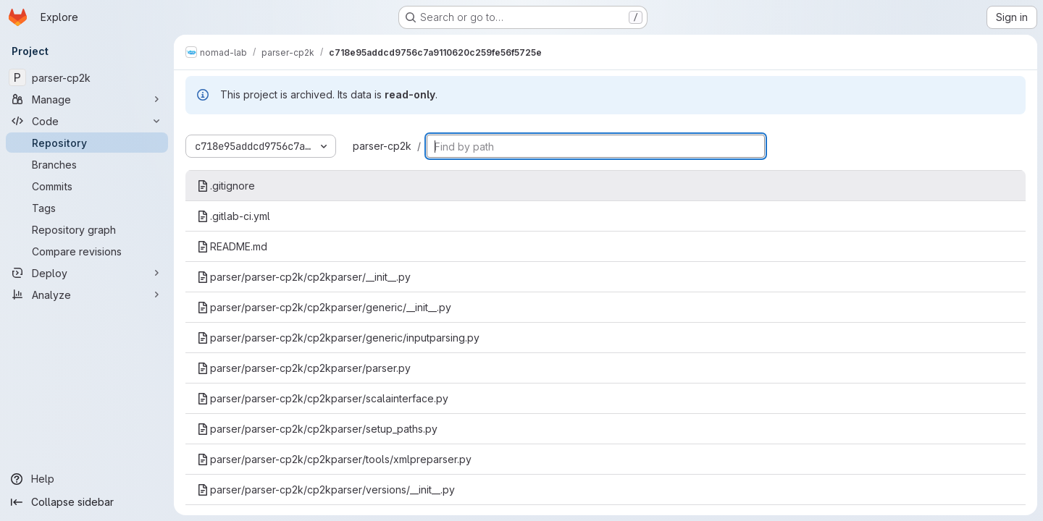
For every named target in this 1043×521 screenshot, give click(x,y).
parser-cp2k (382, 146)
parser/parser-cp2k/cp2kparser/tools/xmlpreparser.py (334, 459)
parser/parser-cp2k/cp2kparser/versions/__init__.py (326, 489)
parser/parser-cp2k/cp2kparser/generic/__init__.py (324, 307)
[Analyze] (87, 294)
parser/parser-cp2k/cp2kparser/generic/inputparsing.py (338, 337)
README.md (232, 246)
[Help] (87, 479)
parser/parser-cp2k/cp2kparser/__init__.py (304, 277)
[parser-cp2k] (87, 77)
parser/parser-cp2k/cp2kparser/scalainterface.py (322, 398)
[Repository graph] (87, 229)
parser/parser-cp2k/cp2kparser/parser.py (304, 368)
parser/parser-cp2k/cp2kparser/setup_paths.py (317, 429)
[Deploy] (87, 273)
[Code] (87, 121)
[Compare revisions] (87, 251)
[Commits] (87, 186)
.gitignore (226, 185)
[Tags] (87, 208)
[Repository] (87, 142)
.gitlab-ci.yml (233, 216)
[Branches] (87, 164)
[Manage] (87, 99)
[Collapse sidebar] (87, 502)
